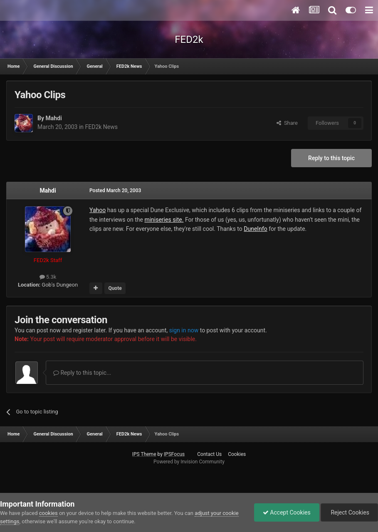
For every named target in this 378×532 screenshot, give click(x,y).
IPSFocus (174, 454)
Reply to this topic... (82, 372)
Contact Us (209, 454)
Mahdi (53, 118)
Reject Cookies (349, 512)
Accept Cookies (287, 512)
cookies (48, 513)
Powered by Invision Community (189, 462)
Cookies (237, 454)
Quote (114, 288)
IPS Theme (144, 454)
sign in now (184, 330)
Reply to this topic (331, 158)
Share (287, 123)
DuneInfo (255, 228)
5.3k (48, 277)
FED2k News (101, 127)
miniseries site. (163, 219)
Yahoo (97, 210)
